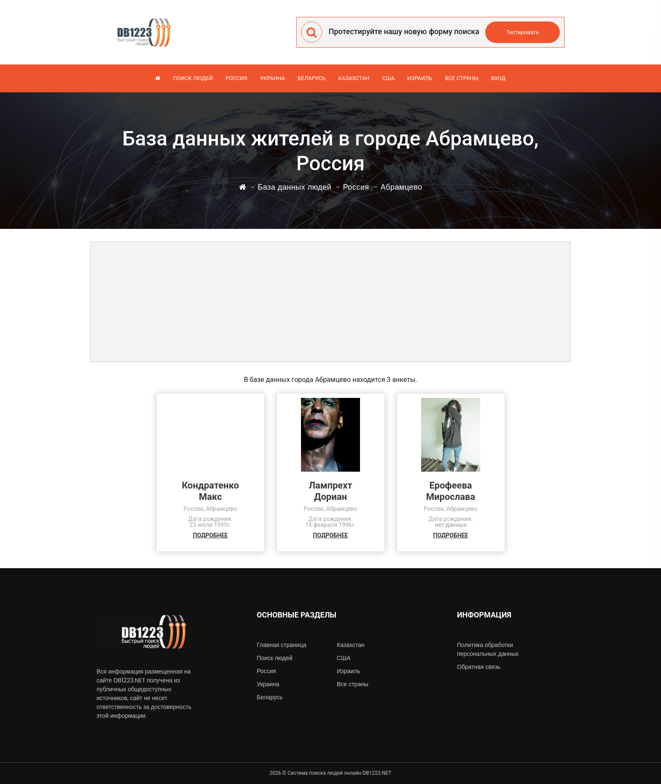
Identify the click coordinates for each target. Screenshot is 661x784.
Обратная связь (478, 667)
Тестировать (522, 32)
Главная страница (281, 645)
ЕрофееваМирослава (450, 491)
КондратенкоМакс (210, 491)
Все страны (461, 78)
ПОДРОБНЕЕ (210, 535)
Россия (236, 78)
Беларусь (311, 78)
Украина (272, 78)
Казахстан (353, 78)
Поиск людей (193, 78)
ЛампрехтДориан (330, 491)
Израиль (420, 78)
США (388, 78)
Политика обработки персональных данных (488, 649)
